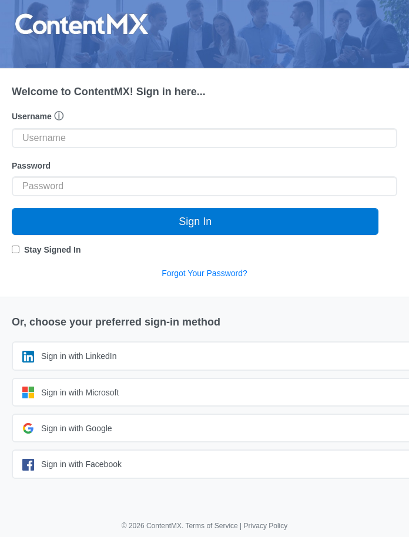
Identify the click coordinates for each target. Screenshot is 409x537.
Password (31, 165)
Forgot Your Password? (204, 273)
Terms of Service (211, 526)
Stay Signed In (52, 249)
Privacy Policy (266, 526)
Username (37, 116)
